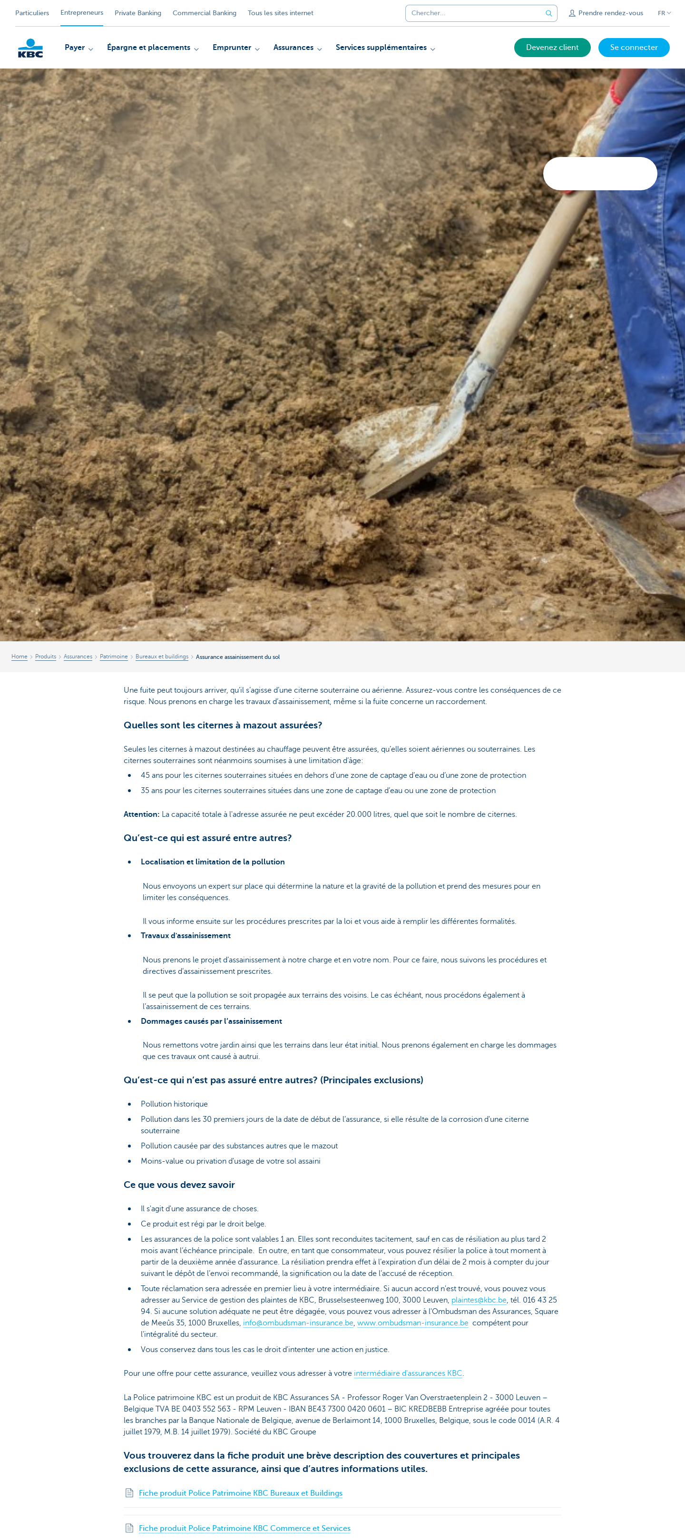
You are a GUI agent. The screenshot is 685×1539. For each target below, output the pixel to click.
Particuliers (32, 13)
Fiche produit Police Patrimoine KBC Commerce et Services (245, 1528)
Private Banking (138, 13)
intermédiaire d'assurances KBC (408, 1373)
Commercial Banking (204, 13)
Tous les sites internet (280, 13)
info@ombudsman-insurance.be (298, 1323)
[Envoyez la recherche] (549, 13)
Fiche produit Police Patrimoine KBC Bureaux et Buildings (240, 1493)
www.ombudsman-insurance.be (413, 1323)
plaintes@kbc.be (479, 1300)
